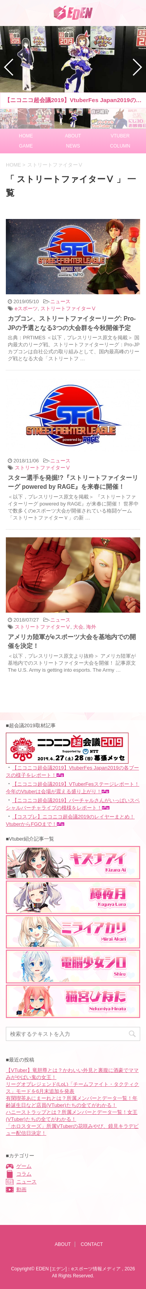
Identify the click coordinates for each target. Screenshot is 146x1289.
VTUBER (120, 136)
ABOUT (73, 136)
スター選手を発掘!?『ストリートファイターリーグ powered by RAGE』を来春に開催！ (73, 482)
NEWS (73, 146)
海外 (91, 627)
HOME (26, 136)
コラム (24, 1174)
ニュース (60, 301)
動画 (21, 1189)
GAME (26, 146)
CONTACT (92, 1244)
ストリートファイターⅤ (68, 308)
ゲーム (24, 1166)
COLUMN (120, 146)
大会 (78, 627)
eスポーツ (26, 308)
